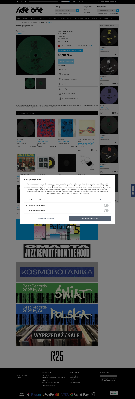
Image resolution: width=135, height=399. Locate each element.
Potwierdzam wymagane (45, 218)
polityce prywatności (45, 188)
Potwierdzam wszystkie (90, 218)
